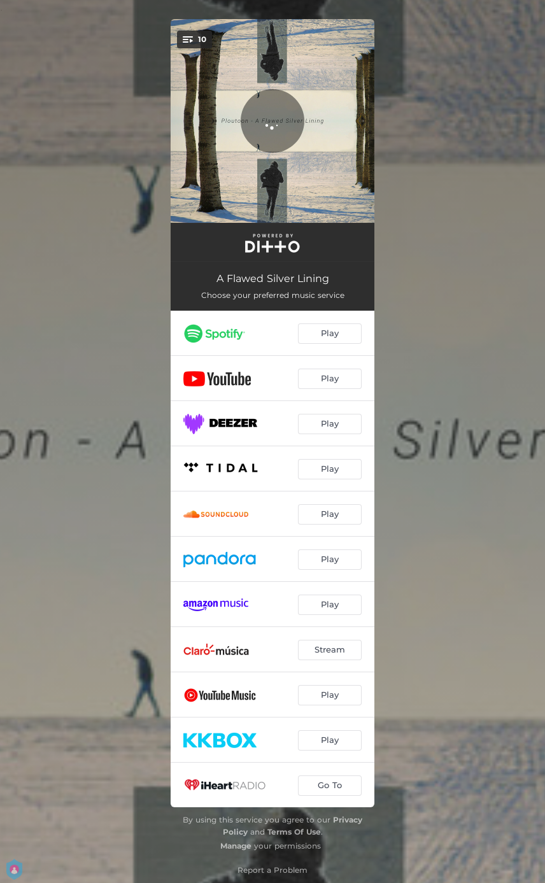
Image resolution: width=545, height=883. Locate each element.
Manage (235, 846)
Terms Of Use (294, 832)
